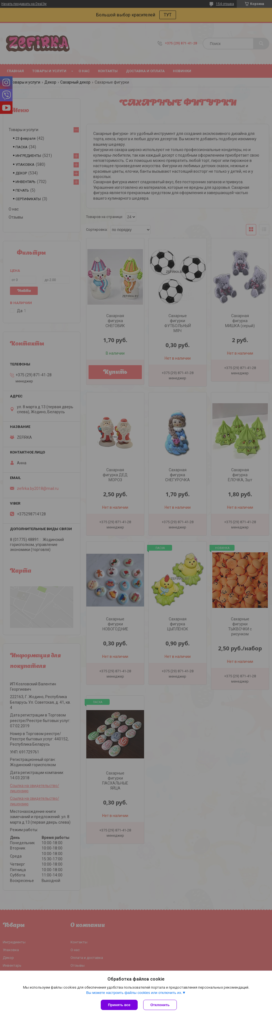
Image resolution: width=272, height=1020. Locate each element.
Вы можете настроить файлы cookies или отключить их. (134, 993)
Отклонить (160, 1005)
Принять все (119, 1005)
